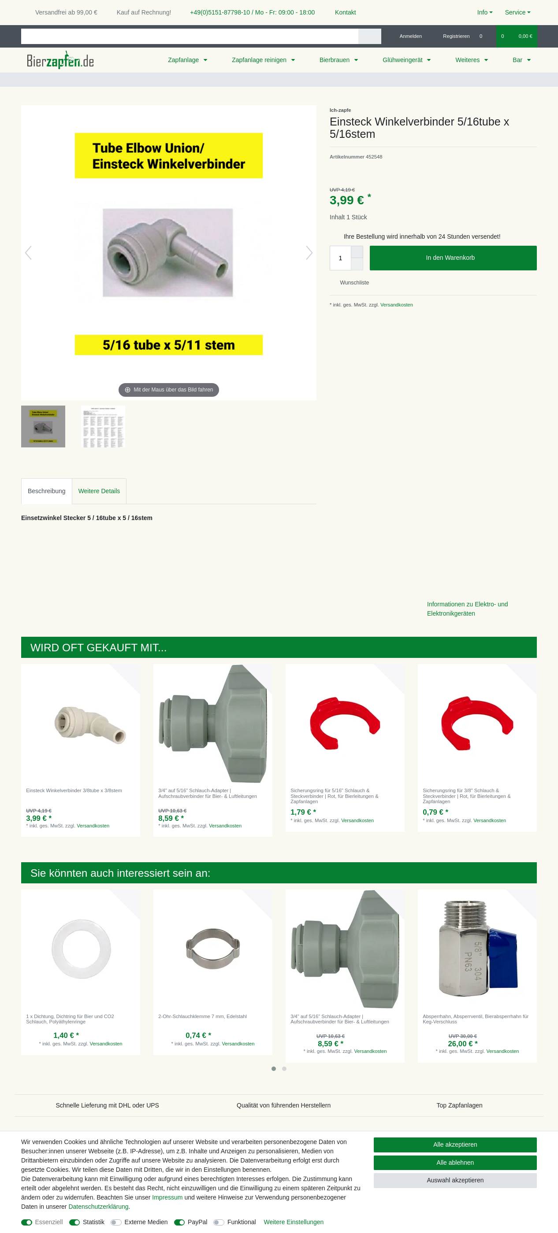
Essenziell (49, 1222)
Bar (518, 59)
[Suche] (369, 36)
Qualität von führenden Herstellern (284, 1105)
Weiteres (468, 59)
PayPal (197, 1222)
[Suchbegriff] (189, 36)
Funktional (241, 1222)
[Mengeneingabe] (340, 258)
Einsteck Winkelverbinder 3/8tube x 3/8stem (74, 790)
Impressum (167, 1197)
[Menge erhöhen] (357, 252)
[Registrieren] (451, 36)
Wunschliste (351, 283)
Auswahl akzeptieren (455, 1180)
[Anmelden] (407, 36)
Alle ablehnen (455, 1162)
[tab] (46, 491)
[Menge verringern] (357, 264)
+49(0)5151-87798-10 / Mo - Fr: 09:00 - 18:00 (249, 12)
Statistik (93, 1222)
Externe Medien (146, 1222)
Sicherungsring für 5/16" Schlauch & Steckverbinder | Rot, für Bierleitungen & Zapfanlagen (334, 796)
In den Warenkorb (478, 258)
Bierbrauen (335, 59)
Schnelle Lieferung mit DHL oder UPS (107, 1105)
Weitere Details (99, 491)
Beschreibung (47, 491)
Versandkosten (396, 304)
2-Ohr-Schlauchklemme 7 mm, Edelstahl (202, 1016)
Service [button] (515, 12)
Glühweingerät (403, 59)
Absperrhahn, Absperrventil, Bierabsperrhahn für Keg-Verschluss (475, 1019)
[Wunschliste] (485, 36)
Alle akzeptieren (455, 1144)
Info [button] (482, 12)
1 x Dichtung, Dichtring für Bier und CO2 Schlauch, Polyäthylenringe (70, 1019)
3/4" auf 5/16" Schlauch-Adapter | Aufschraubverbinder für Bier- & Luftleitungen (207, 793)
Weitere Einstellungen (294, 1222)
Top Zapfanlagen (460, 1105)
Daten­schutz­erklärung (98, 1206)
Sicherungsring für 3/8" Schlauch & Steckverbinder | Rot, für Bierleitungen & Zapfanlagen (466, 796)
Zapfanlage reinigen (260, 59)
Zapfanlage (184, 59)
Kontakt (341, 12)
